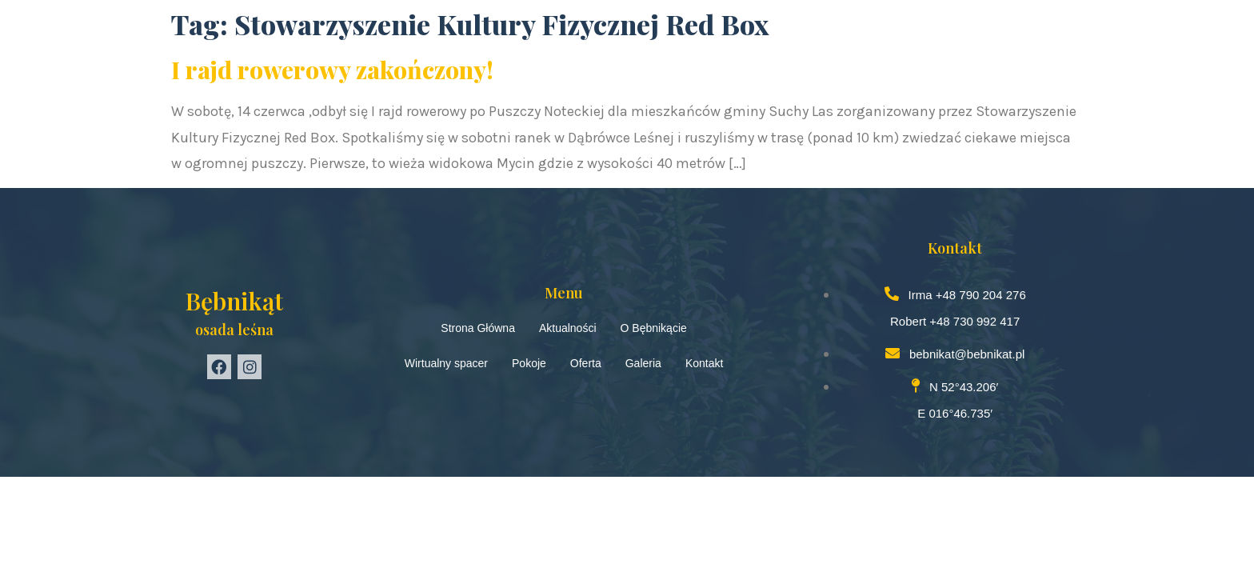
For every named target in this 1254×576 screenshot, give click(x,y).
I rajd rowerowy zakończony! (332, 70)
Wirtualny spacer (446, 363)
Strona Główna (478, 328)
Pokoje (529, 363)
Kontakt (704, 363)
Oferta (585, 363)
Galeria (643, 363)
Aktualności (568, 328)
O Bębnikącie (654, 328)
